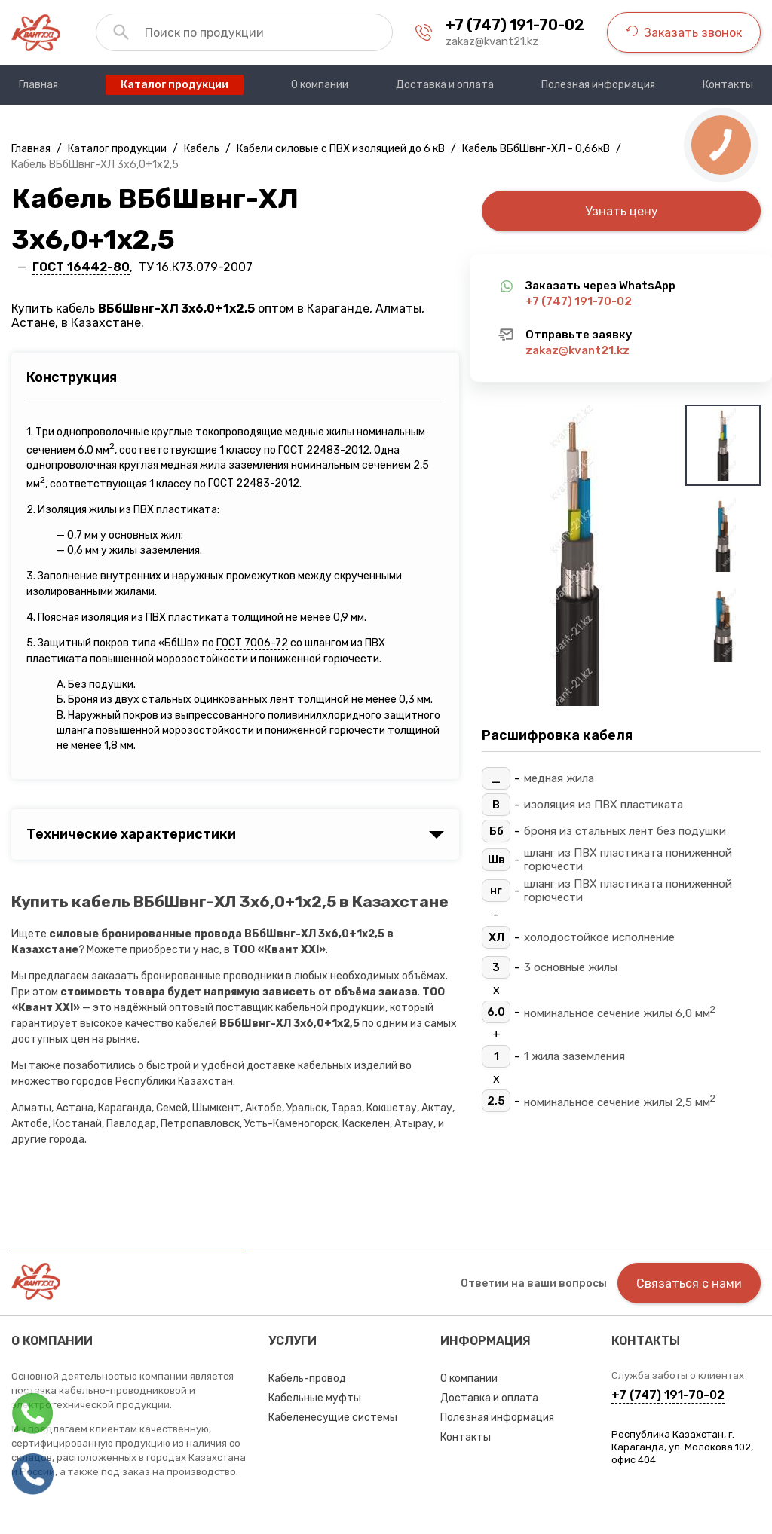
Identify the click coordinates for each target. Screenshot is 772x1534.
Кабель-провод (307, 1378)
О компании (469, 1378)
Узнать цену (621, 211)
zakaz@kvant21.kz (492, 41)
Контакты (465, 1437)
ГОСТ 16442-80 (81, 267)
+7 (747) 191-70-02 (515, 25)
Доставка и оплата (489, 1398)
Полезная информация (497, 1417)
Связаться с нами (689, 1283)
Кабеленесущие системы (332, 1417)
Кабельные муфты (314, 1398)
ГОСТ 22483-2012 (323, 450)
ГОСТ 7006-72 (252, 643)
